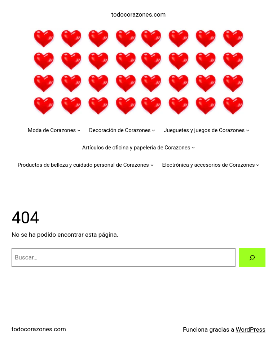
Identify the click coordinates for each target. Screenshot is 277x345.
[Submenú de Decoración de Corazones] (153, 130)
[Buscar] (252, 257)
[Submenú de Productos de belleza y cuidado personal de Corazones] (152, 164)
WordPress (250, 329)
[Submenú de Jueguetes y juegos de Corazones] (247, 130)
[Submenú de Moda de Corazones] (78, 130)
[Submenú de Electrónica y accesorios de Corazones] (257, 164)
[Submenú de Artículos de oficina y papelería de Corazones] (193, 147)
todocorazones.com (138, 14)
